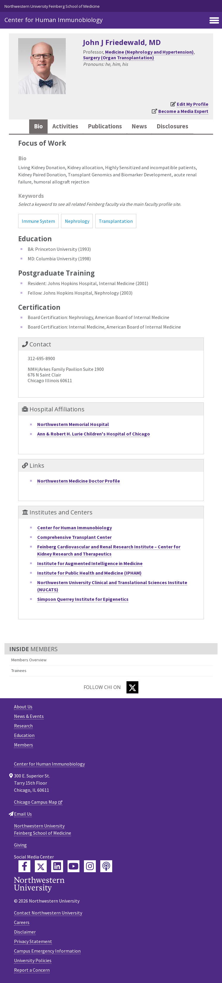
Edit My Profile (192, 104)
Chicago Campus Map (35, 802)
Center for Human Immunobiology (53, 20)
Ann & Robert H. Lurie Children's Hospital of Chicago (93, 434)
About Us (23, 707)
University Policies (32, 960)
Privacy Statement (33, 941)
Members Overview (28, 659)
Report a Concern (32, 970)
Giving (20, 845)
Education (24, 735)
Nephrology (77, 221)
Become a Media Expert (183, 111)
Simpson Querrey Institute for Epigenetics (83, 599)
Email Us (23, 814)
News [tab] (139, 126)
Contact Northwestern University (48, 913)
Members (23, 745)
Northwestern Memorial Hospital (73, 424)
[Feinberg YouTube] (73, 866)
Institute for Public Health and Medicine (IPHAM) (89, 573)
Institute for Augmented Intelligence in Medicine (90, 563)
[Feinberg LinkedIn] (57, 866)
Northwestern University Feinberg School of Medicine (52, 6)
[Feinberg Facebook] (24, 866)
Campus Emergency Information (47, 951)
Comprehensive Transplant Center (74, 537)
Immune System (38, 221)
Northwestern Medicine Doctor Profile (78, 481)
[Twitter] (132, 687)
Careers (21, 922)
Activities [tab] (65, 126)
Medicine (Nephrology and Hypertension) (149, 52)
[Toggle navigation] (214, 21)
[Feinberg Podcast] (106, 866)
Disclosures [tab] (172, 126)
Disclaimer (25, 932)
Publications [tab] (105, 126)
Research (23, 726)
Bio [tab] (38, 126)
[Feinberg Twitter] (41, 866)
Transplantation (116, 221)
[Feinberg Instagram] (90, 866)
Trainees (18, 670)
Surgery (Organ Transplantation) (118, 57)
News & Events (29, 716)
